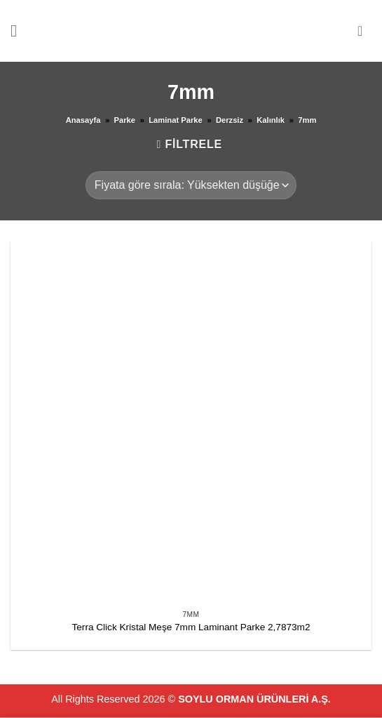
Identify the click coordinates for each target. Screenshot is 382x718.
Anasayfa (83, 120)
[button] (19, 30)
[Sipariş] (191, 185)
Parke (124, 120)
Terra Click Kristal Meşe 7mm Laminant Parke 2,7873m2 (191, 627)
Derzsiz (229, 120)
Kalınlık (271, 120)
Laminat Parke (175, 120)
